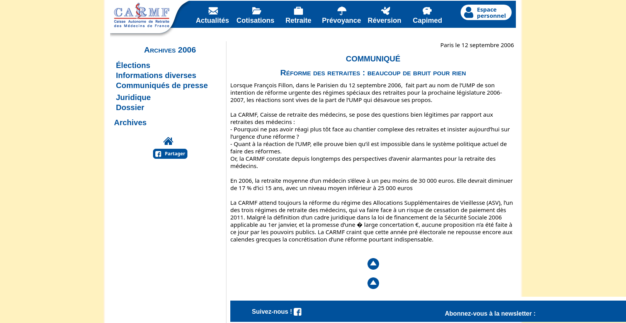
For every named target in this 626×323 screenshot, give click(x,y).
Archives (130, 122)
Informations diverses (156, 75)
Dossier (130, 107)
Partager (175, 153)
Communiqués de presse (162, 85)
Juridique (133, 97)
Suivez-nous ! (276, 311)
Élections (133, 65)
